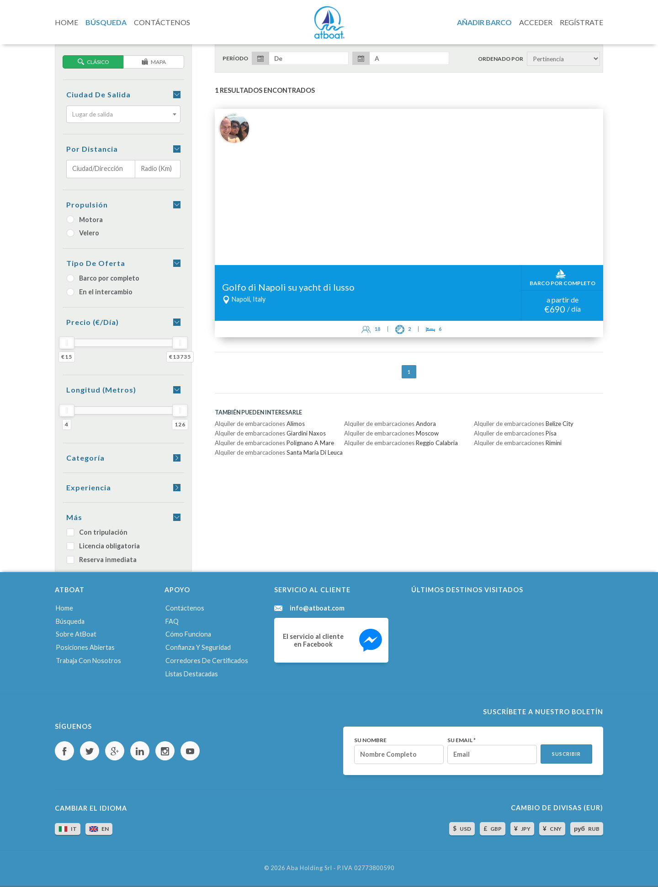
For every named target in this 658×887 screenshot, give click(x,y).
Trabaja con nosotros (88, 660)
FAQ (172, 621)
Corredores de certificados (206, 660)
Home (64, 608)
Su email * (461, 740)
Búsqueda (70, 621)
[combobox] (123, 114)
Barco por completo (102, 278)
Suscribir (566, 754)
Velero (82, 233)
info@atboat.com (317, 608)
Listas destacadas (191, 674)
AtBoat (329, 22)
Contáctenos (184, 608)
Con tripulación (96, 532)
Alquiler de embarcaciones (260, 423)
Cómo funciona (188, 634)
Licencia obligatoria (103, 546)
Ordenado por (500, 59)
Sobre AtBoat (76, 634)
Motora (84, 219)
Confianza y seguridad (198, 647)
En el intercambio (99, 292)
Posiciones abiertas (85, 647)
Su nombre (370, 740)
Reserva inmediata (101, 559)
